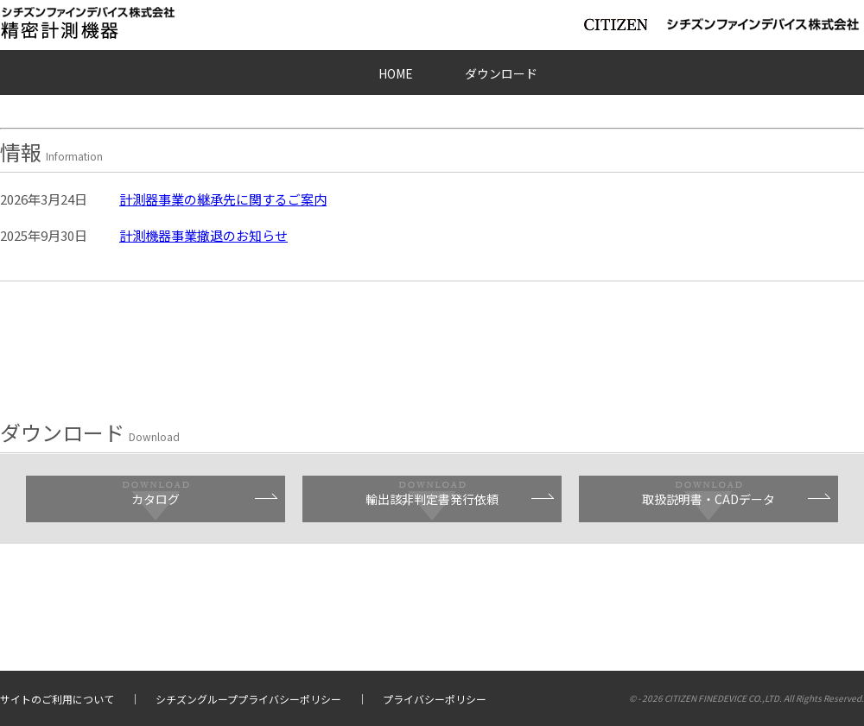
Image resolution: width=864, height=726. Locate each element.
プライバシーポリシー (434, 698)
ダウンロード (501, 73)
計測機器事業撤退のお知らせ (203, 235)
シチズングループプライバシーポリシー (248, 698)
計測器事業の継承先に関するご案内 (223, 199)
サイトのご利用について (57, 698)
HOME (395, 73)
